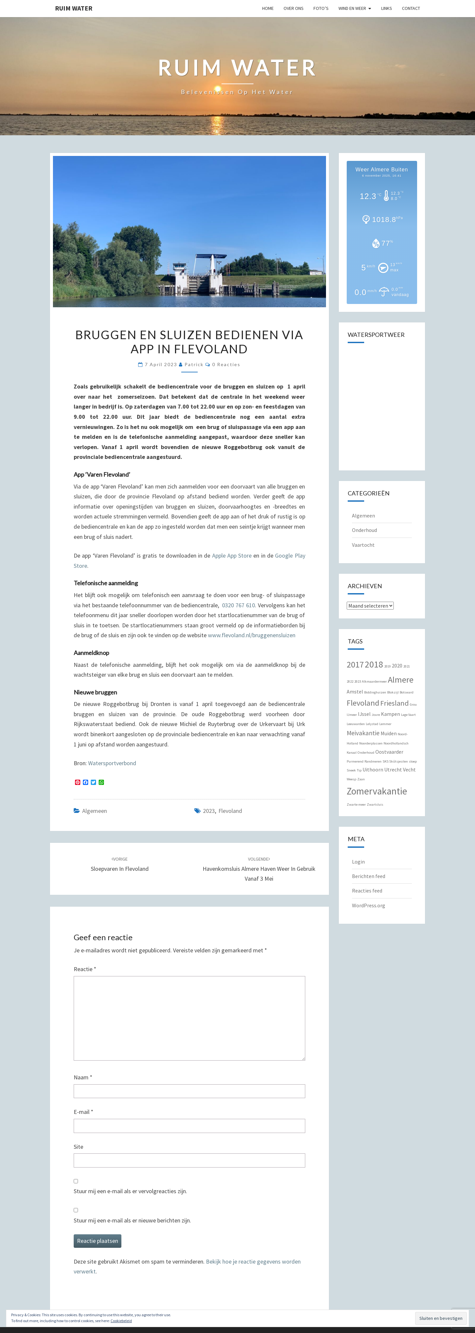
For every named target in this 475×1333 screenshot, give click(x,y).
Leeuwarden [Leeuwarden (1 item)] (356, 724)
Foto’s (321, 8)
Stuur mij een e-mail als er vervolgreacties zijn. (130, 1191)
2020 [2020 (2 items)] (397, 665)
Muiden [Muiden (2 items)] (389, 733)
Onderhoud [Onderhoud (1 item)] (366, 752)
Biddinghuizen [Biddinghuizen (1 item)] (375, 692)
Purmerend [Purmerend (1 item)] (355, 761)
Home (268, 8)
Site (78, 1146)
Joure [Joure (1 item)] (376, 715)
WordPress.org (368, 905)
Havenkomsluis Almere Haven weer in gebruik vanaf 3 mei (259, 869)
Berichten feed (368, 876)
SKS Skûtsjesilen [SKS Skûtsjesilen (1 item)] (395, 761)
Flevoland (230, 811)
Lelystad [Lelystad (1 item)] (372, 724)
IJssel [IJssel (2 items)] (364, 714)
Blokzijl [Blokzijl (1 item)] (393, 692)
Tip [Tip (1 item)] (359, 770)
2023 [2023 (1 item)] (357, 681)
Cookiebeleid (121, 1320)
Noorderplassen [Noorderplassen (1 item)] (371, 743)
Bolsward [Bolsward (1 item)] (406, 692)
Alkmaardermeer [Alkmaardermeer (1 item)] (374, 681)
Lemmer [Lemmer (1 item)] (385, 724)
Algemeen (94, 811)
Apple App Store (232, 555)
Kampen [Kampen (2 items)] (390, 714)
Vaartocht (363, 544)
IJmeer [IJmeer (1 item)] (352, 715)
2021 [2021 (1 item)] (406, 666)
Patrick (194, 364)
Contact (411, 8)
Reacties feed (367, 890)
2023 (209, 811)
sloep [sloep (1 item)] (413, 761)
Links (386, 8)
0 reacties (226, 364)
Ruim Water (73, 8)
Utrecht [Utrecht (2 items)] (393, 769)
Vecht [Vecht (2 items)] (409, 769)
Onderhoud (364, 530)
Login (358, 861)
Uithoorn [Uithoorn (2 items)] (372, 769)
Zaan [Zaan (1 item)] (361, 779)
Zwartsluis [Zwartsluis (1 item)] (375, 804)
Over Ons (294, 8)
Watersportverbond (112, 763)
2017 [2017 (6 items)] (355, 664)
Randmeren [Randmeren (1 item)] (373, 761)
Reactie (85, 969)
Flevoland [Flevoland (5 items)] (363, 703)
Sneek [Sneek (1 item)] (351, 770)
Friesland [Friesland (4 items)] (394, 703)
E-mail (83, 1112)
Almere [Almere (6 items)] (400, 679)
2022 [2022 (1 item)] (350, 681)
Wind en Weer (352, 8)
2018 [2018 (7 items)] (374, 664)
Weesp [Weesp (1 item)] (351, 779)
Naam (83, 1077)
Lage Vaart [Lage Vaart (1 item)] (408, 715)
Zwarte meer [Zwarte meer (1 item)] (356, 804)
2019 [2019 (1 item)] (387, 666)
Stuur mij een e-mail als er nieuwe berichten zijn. (132, 1220)
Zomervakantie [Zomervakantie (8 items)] (377, 791)
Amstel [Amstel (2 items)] (355, 691)
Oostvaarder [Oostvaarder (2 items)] (389, 751)
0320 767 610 (238, 605)
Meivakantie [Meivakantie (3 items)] (363, 733)
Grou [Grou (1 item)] (413, 704)
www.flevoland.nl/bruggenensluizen (251, 635)
